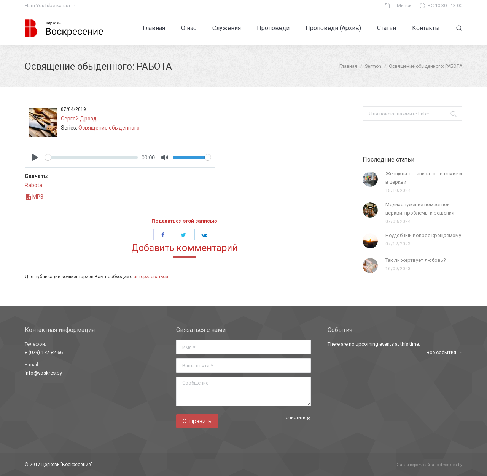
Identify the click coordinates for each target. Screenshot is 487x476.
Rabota (33, 185)
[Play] (35, 157)
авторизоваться (151, 276)
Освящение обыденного (109, 128)
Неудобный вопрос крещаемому (423, 235)
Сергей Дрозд (79, 118)
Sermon (373, 66)
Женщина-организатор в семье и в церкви (423, 178)
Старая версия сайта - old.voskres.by (428, 465)
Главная (348, 66)
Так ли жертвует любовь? (415, 260)
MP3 (34, 197)
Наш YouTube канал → (50, 5)
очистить (295, 417)
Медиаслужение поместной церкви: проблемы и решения (419, 209)
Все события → (444, 352)
